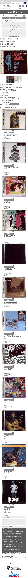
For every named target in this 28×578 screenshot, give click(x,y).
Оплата (5, 519)
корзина (21, 1)
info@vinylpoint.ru (6, 8)
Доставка (5, 522)
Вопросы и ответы (14, 36)
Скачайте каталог (14, 18)
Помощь (14, 34)
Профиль (14, 27)
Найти (24, 16)
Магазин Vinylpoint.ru (8, 528)
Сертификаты (14, 31)
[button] (26, 50)
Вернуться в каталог (14, 25)
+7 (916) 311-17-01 (6, 7)
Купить (14, 104)
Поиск (5, 16)
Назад (14, 22)
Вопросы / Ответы (7, 526)
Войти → (14, 1)
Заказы (14, 29)
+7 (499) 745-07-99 (6, 5)
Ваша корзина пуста (16, 3)
